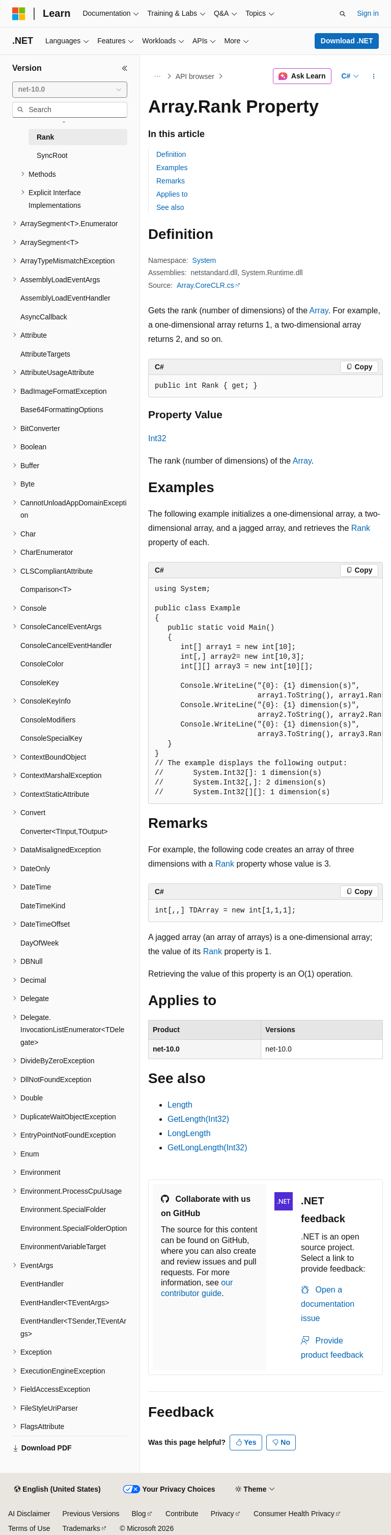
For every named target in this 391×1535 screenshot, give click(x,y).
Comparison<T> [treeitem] (45, 589)
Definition (171, 154)
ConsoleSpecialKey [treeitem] (51, 738)
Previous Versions (90, 1514)
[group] (265, 691)
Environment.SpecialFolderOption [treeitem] (73, 1228)
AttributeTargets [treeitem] (45, 354)
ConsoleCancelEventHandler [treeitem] (66, 645)
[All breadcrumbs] (157, 76)
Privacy (222, 1514)
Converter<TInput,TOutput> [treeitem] (64, 831)
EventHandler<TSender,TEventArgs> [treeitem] (73, 1327)
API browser (195, 76)
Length (179, 1104)
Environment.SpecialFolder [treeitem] (63, 1209)
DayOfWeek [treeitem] (39, 943)
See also (170, 207)
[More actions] (374, 76)
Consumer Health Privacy (294, 1514)
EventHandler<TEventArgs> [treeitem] (64, 1303)
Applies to (171, 194)
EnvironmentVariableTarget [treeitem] (63, 1247)
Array (319, 310)
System (204, 260)
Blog (139, 1514)
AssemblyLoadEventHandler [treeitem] (65, 298)
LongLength (189, 1133)
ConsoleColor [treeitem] (42, 664)
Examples (171, 168)
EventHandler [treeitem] (42, 1284)
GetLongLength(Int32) (207, 1147)
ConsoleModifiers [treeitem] (47, 720)
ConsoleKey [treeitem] (39, 683)
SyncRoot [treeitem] (52, 155)
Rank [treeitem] (45, 137)
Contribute (182, 1514)
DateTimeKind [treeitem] (42, 906)
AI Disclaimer (29, 1514)
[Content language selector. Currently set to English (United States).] (57, 1490)
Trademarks (81, 1528)
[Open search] (342, 14)
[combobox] (69, 90)
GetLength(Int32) (198, 1119)
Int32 (157, 438)
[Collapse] (124, 68)
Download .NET (347, 41)
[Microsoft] (18, 13)
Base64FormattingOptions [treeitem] (61, 410)
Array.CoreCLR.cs (205, 285)
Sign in (368, 13)
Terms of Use (29, 1528)
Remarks (170, 181)
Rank (360, 528)
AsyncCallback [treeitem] (43, 317)
